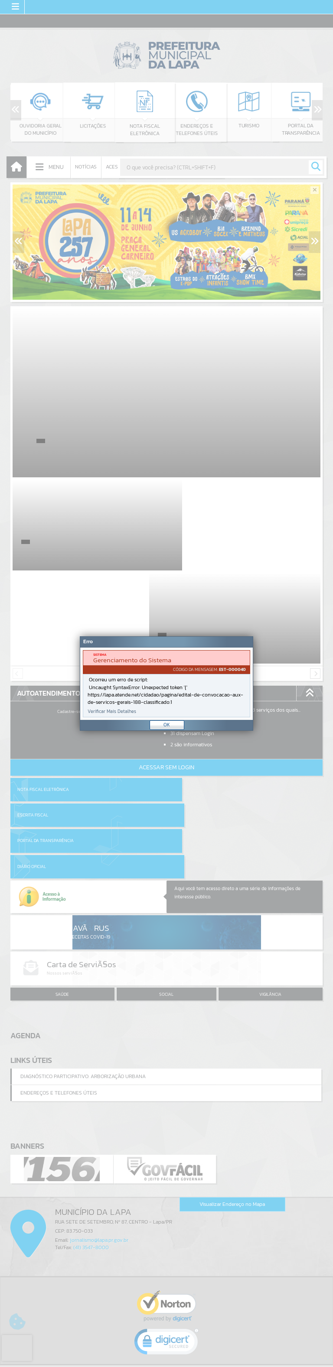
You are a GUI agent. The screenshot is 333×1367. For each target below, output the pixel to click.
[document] (166, 684)
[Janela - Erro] (166, 683)
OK (166, 724)
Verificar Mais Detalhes (112, 711)
